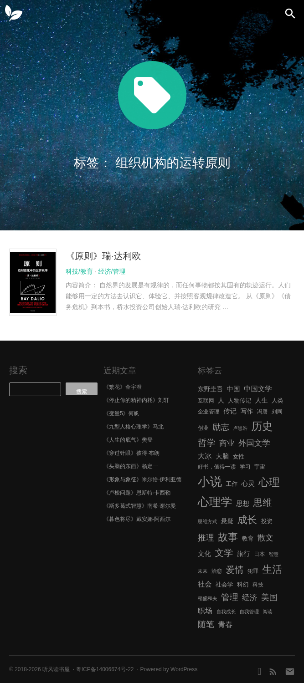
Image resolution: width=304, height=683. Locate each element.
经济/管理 (112, 271)
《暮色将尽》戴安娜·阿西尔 (136, 519)
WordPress (183, 669)
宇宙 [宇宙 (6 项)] (259, 467)
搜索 (18, 370)
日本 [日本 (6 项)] (259, 554)
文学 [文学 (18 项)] (224, 553)
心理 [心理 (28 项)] (268, 482)
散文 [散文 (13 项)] (265, 537)
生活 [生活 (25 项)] (272, 569)
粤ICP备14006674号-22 (105, 669)
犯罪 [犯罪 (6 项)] (252, 571)
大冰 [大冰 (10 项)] (205, 456)
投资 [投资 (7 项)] (267, 521)
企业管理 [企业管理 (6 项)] (209, 411)
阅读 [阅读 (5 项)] (267, 611)
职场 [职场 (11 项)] (205, 611)
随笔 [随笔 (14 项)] (206, 624)
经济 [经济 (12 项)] (249, 597)
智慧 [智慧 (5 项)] (273, 554)
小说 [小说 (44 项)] (210, 482)
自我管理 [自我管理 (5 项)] (249, 611)
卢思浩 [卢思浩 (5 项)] (240, 428)
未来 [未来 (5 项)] (202, 571)
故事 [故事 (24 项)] (228, 537)
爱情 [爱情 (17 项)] (235, 570)
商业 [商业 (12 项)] (226, 443)
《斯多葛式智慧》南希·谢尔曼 (139, 506)
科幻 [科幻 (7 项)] (243, 584)
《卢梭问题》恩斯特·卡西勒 (136, 492)
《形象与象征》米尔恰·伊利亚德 (142, 479)
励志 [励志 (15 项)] (220, 427)
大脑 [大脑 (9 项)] (222, 456)
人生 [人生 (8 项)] (261, 400)
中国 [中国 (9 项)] (233, 388)
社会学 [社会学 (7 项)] (224, 584)
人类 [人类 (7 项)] (277, 400)
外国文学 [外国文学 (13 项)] (254, 443)
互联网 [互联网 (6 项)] (206, 401)
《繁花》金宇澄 (122, 387)
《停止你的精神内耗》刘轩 (136, 400)
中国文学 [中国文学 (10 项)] (258, 388)
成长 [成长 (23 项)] (247, 519)
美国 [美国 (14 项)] (269, 597)
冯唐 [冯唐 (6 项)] (262, 411)
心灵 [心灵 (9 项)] (248, 483)
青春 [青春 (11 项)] (225, 624)
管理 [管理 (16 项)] (229, 597)
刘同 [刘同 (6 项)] (277, 411)
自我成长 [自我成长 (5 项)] (226, 611)
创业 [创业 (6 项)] (203, 428)
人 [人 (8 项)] (221, 400)
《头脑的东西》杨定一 (130, 466)
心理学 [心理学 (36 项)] (215, 501)
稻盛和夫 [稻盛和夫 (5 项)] (207, 598)
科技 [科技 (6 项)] (257, 584)
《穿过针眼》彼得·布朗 (131, 453)
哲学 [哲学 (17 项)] (207, 443)
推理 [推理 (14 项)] (206, 537)
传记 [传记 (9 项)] (230, 411)
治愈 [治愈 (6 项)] (216, 571)
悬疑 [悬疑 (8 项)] (227, 521)
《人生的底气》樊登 (128, 440)
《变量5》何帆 (121, 413)
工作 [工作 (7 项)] (231, 483)
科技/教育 (79, 271)
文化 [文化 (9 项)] (204, 553)
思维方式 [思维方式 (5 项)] (207, 521)
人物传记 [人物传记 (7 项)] (239, 400)
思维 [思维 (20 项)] (262, 502)
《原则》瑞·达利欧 (103, 256)
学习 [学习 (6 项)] (245, 467)
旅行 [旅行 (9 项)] (243, 553)
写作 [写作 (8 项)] (247, 411)
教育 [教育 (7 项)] (248, 538)
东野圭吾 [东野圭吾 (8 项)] (210, 389)
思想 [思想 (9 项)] (242, 503)
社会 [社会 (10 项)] (205, 584)
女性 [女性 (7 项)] (239, 456)
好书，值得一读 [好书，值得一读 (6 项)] (217, 467)
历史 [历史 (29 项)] (262, 426)
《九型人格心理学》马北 (133, 426)
